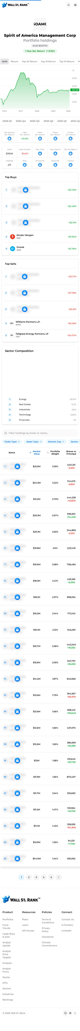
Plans (25, 919)
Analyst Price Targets (6, 954)
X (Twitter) (67, 925)
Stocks (6, 977)
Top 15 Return (48, 61)
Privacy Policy (46, 930)
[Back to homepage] (15, 5)
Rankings (7, 999)
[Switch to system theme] (65, 1013)
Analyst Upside (6, 944)
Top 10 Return (67, 61)
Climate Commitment (48, 944)
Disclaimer (48, 936)
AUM (4, 61)
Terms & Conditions (48, 921)
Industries (8, 994)
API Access (28, 930)
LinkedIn (66, 930)
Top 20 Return (30, 61)
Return (14, 61)
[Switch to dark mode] (75, 1013)
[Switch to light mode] (70, 1013)
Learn (25, 925)
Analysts (7, 963)
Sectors (6, 988)
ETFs (5, 983)
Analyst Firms (6, 970)
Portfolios (7, 919)
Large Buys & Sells (8, 935)
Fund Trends (6, 927)
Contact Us (68, 919)
